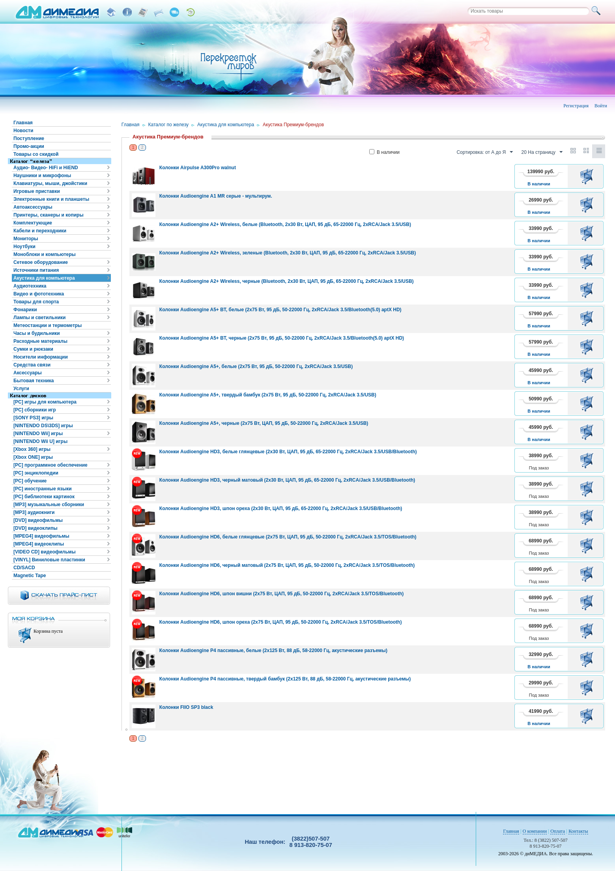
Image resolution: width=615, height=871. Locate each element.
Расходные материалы (40, 341)
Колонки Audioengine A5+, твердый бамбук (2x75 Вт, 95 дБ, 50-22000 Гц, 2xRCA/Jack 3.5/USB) (267, 395)
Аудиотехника (29, 286)
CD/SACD (24, 567)
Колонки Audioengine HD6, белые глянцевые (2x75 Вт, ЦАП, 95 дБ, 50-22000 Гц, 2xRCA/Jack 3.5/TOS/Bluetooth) (288, 537)
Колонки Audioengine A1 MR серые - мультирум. (215, 196)
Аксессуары (27, 373)
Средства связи (31, 365)
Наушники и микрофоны (42, 175)
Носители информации (40, 357)
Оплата (557, 831)
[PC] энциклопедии (35, 473)
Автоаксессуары (32, 207)
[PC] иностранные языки (42, 489)
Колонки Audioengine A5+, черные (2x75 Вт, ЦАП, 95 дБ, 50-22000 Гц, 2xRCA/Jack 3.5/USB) (263, 423)
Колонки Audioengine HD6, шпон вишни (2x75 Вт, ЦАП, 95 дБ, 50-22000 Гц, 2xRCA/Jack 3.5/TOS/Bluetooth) (281, 593)
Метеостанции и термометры (47, 325)
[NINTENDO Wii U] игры (40, 441)
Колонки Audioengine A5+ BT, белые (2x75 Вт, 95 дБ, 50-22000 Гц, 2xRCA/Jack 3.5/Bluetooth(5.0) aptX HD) (280, 309)
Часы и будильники (36, 333)
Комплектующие (32, 223)
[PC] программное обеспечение (50, 465)
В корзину (588, 176)
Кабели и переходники (39, 231)
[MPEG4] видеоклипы (38, 544)
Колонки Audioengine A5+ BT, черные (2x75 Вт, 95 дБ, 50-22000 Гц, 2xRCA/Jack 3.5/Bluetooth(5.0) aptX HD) (281, 338)
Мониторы (25, 238)
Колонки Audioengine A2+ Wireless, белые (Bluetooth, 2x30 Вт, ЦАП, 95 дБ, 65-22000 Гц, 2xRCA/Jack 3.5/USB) (285, 224)
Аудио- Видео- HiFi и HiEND (45, 167)
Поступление (28, 138)
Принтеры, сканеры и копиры (48, 215)
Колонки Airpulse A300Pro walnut (197, 167)
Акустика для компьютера (44, 278)
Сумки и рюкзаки (33, 349)
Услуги (21, 388)
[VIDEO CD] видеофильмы (44, 552)
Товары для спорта (36, 302)
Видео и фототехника (38, 294)
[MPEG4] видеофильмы (41, 536)
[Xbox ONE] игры (33, 457)
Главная (23, 122)
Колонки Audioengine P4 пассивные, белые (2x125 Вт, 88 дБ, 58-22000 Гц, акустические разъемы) (273, 650)
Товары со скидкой (35, 154)
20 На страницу (542, 152)
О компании (535, 831)
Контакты (578, 831)
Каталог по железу (168, 124)
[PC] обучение (30, 481)
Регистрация (576, 105)
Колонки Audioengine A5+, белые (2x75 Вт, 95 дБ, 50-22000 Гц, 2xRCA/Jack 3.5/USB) (256, 366)
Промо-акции (28, 146)
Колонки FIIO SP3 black (186, 707)
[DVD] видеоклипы (35, 528)
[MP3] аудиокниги (33, 512)
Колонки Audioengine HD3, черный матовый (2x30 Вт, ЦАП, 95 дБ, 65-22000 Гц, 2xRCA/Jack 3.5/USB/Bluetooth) (287, 480)
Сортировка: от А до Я (484, 152)
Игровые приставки (36, 191)
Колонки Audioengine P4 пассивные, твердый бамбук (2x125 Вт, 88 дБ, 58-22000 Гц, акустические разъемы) (285, 679)
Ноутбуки (24, 246)
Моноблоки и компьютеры (44, 254)
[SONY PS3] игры (33, 418)
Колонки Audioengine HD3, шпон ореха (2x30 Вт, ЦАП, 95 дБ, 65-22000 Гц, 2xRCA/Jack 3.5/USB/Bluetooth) (280, 508)
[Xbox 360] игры (31, 449)
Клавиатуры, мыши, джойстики (50, 183)
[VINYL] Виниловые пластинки (49, 560)
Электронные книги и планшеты (51, 199)
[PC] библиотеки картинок (44, 496)
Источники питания (36, 270)
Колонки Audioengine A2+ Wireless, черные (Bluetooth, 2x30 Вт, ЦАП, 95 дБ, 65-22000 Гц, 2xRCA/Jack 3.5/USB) (286, 281)
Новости (23, 130)
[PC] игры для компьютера (45, 402)
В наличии (384, 152)
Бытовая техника (33, 380)
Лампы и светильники (39, 317)
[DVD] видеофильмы (38, 520)
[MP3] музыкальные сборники (48, 504)
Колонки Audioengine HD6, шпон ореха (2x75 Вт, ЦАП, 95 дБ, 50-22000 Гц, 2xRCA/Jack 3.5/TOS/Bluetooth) (280, 622)
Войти (600, 105)
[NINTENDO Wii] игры (38, 433)
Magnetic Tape (29, 575)
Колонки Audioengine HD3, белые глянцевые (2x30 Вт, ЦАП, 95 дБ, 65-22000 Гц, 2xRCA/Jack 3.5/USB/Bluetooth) (288, 451)
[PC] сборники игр (34, 410)
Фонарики (25, 309)
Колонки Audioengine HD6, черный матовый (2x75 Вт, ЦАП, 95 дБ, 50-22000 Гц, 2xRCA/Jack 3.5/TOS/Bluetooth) (287, 565)
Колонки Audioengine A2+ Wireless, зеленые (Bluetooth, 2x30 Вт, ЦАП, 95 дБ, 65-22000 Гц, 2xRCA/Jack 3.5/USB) (287, 253)
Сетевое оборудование (40, 262)
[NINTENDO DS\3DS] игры (43, 425)
